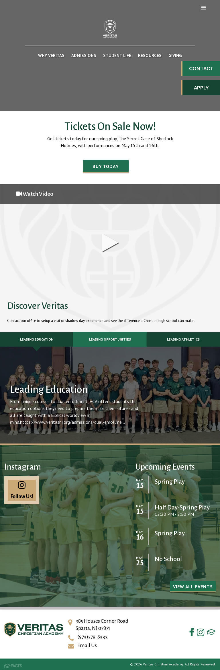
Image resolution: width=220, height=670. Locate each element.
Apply (201, 88)
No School (168, 559)
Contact (201, 68)
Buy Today (106, 166)
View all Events (193, 586)
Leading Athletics (183, 339)
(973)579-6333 (92, 637)
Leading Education (36, 339)
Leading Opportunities (110, 339)
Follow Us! (21, 490)
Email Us (87, 645)
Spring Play (170, 481)
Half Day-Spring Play (182, 507)
